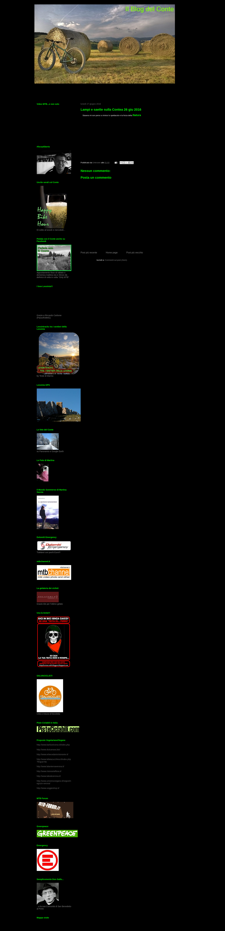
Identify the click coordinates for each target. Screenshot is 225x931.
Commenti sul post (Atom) (116, 260)
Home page (112, 252)
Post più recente (89, 252)
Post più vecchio (134, 252)
